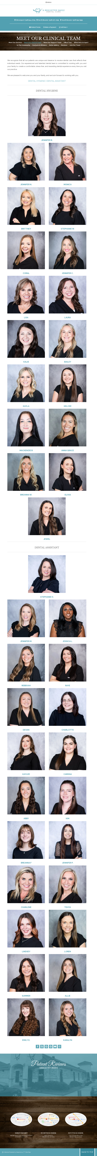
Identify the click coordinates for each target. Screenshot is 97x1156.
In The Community (23, 45)
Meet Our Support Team (52, 42)
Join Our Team (75, 45)
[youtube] (55, 1046)
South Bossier (66, 20)
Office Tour (68, 42)
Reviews (64, 45)
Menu (49, 2)
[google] (42, 1046)
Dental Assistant (56, 81)
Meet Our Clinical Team (32, 42)
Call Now (63, 27)
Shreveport (19, 20)
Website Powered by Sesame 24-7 (14, 1152)
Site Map (29, 1152)
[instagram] (59, 1046)
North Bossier (42, 20)
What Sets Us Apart (81, 42)
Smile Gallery (54, 45)
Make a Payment (49, 27)
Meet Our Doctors (15, 42)
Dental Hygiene (36, 81)
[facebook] (37, 1046)
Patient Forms (34, 27)
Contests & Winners (39, 45)
